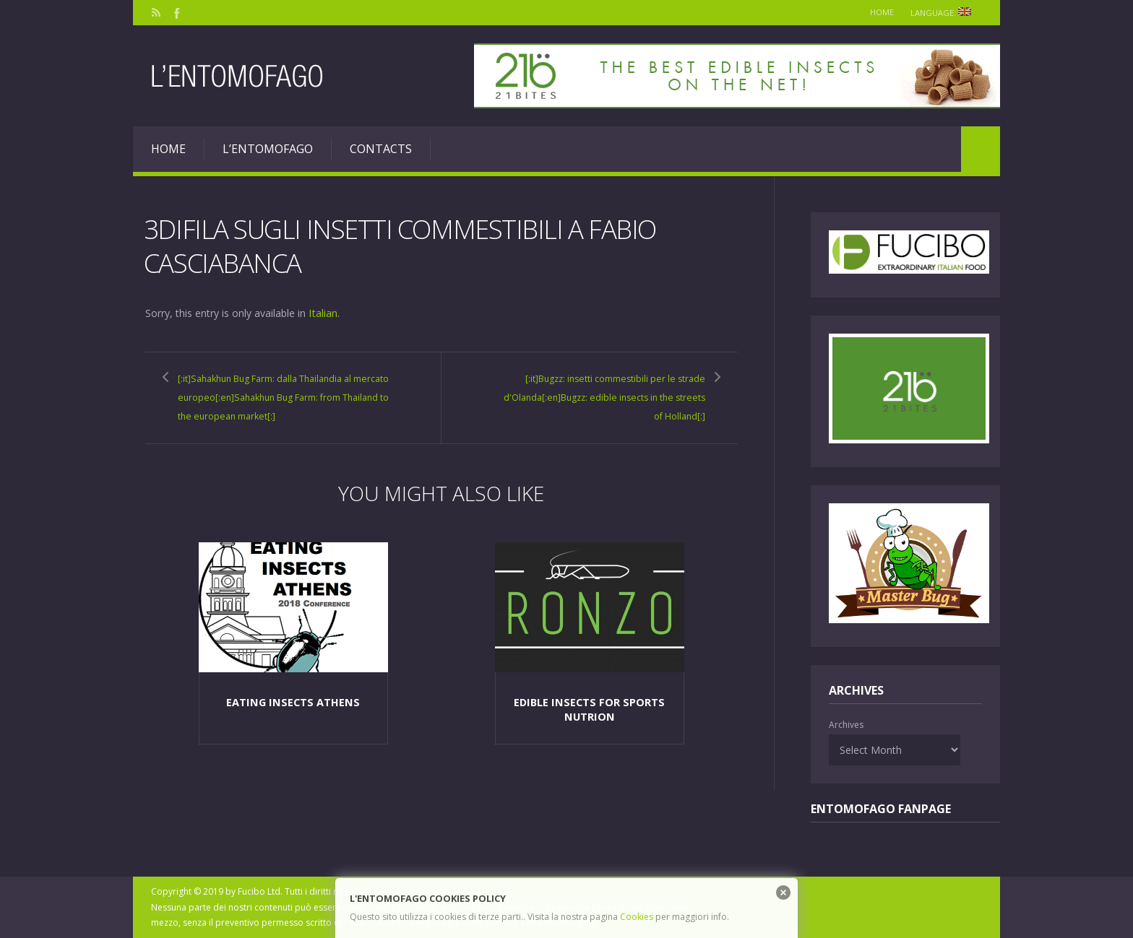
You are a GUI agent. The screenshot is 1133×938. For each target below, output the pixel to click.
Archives (846, 724)
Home (875, 11)
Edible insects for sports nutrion (589, 742)
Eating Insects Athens (292, 735)
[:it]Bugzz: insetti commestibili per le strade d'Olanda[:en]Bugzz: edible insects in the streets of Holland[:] (602, 395)
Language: (943, 12)
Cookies (636, 917)
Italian (323, 312)
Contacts (381, 149)
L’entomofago (268, 149)
